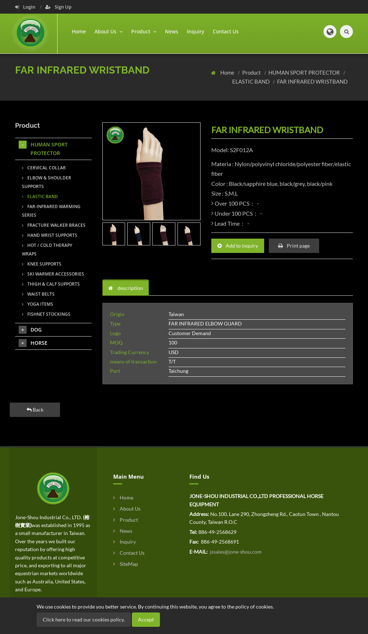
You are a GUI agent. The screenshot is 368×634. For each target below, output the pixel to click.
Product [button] (143, 31)
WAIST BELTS (38, 294)
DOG (30, 330)
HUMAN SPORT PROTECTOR (304, 72)
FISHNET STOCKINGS (46, 314)
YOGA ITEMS (37, 304)
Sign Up (58, 7)
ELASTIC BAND (251, 81)
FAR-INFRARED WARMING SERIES (51, 210)
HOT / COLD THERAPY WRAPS (47, 249)
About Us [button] (109, 31)
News (171, 31)
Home (79, 31)
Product (252, 72)
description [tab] (125, 288)
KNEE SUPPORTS (41, 264)
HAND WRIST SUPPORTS (49, 235)
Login (25, 7)
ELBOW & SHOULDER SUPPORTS (46, 182)
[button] (329, 31)
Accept (146, 619)
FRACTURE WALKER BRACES (54, 225)
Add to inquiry (237, 246)
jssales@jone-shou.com (235, 552)
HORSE (33, 343)
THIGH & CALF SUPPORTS (51, 284)
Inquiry (195, 31)
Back (35, 410)
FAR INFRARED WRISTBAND (312, 81)
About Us (127, 509)
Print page (294, 246)
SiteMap (125, 564)
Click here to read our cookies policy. (84, 619)
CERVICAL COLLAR (44, 168)
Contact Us (226, 31)
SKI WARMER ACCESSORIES (53, 274)
